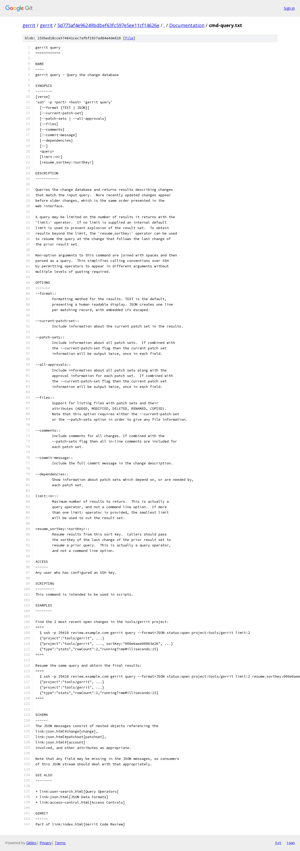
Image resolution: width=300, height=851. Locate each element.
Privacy (46, 842)
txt (278, 842)
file (129, 38)
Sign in (289, 8)
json (290, 842)
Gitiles (31, 842)
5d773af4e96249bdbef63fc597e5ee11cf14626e (108, 25)
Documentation (186, 25)
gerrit (28, 25)
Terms (60, 842)
